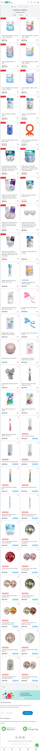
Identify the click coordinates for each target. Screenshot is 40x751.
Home (14, 6)
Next (37, 687)
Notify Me (35, 438)
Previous (4, 687)
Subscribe (27, 713)
